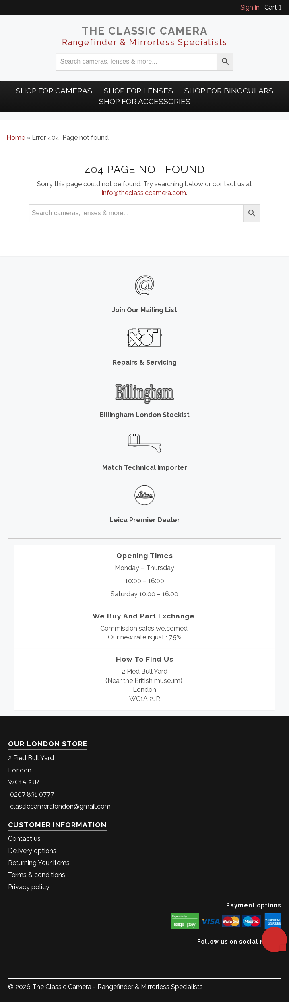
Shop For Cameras (54, 90)
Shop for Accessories (144, 101)
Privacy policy (29, 887)
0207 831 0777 (32, 794)
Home (15, 137)
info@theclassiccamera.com (144, 193)
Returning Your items (39, 863)
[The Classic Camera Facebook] (278, 954)
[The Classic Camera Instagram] (280, 954)
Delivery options (32, 851)
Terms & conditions (36, 875)
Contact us (24, 838)
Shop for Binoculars (228, 90)
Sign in (250, 7)
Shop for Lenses (138, 90)
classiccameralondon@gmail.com (60, 806)
